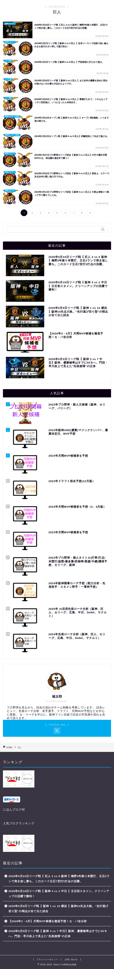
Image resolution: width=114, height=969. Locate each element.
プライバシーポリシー (47, 959)
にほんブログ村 (14, 809)
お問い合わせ (71, 959)
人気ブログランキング (18, 823)
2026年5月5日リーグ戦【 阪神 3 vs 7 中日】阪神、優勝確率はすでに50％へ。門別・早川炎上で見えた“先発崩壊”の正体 (57, 934)
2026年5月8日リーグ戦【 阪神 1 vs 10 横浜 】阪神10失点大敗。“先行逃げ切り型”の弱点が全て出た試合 (58, 909)
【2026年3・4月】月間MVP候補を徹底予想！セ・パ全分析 (47, 921)
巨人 (20, 747)
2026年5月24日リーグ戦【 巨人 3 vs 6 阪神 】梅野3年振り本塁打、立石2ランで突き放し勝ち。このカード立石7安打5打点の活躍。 (59, 879)
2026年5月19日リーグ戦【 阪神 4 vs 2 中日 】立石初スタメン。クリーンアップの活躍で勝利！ (58, 894)
